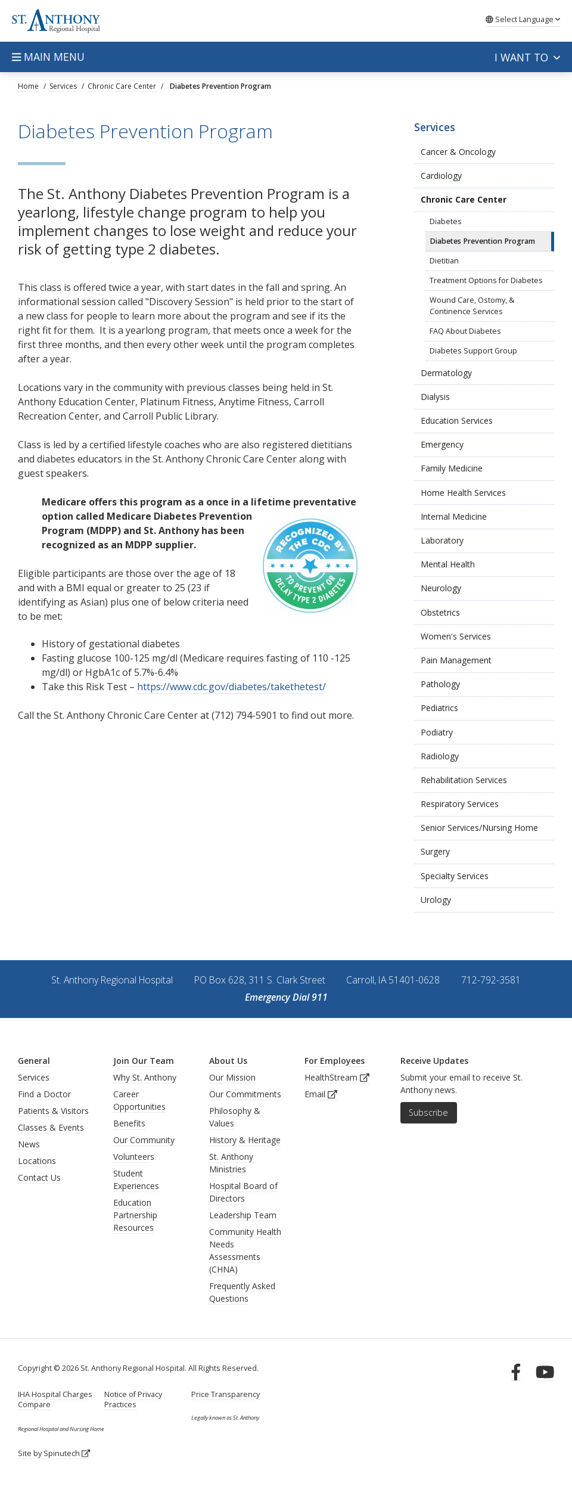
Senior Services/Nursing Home (479, 827)
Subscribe (428, 1112)
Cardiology (441, 175)
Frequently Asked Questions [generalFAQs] (242, 1292)
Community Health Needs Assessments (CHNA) (245, 1250)
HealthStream (336, 1077)
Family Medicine (452, 468)
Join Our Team (143, 1060)
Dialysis (435, 396)
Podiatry (437, 732)
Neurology (441, 588)
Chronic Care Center (463, 199)
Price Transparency (225, 1394)
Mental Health (448, 564)
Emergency (442, 444)
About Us (228, 1060)
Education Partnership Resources (135, 1215)
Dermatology (446, 372)
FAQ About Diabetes (465, 331)
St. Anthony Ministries (231, 1163)
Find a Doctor (44, 1094)
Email (320, 1094)
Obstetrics (440, 612)
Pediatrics (439, 707)
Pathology (440, 684)
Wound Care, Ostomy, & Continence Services (472, 305)
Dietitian (444, 261)
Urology (436, 899)
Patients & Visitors (53, 1110)
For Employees (334, 1060)
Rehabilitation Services (464, 780)
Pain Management (456, 660)
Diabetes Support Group (473, 351)
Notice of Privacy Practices (133, 1399)
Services (434, 127)
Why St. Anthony (144, 1077)
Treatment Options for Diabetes (486, 280)
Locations (37, 1160)
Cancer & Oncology (458, 151)
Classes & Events (51, 1127)
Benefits (129, 1123)
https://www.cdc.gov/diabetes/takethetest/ (231, 686)
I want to (527, 57)
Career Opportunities (139, 1100)
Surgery (435, 851)
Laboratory (442, 540)
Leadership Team (242, 1215)
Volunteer (131, 1156)
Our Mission (232, 1077)
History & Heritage (245, 1140)
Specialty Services (455, 876)
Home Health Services (463, 492)
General (34, 1060)
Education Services (457, 420)
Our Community (144, 1140)
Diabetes (446, 221)
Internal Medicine (454, 516)
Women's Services (456, 636)
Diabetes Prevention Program (482, 241)
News (29, 1144)
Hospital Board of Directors (243, 1192)
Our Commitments (245, 1094)
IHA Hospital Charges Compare (55, 1399)
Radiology (440, 756)
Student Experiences (136, 1179)
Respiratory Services (460, 803)
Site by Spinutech (54, 1453)
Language (523, 19)
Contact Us (39, 1177)
